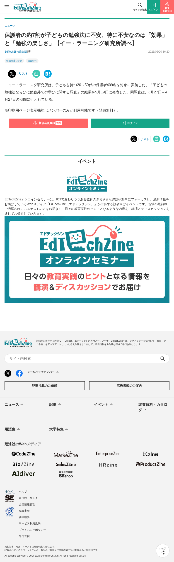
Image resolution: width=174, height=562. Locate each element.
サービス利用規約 (30, 523)
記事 (55, 404)
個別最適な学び (14, 60)
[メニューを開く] (7, 7)
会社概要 (24, 517)
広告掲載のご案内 (129, 385)
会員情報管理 (27, 504)
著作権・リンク (28, 498)
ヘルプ (23, 491)
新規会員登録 (47, 123)
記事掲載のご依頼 (44, 385)
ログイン (129, 123)
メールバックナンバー (43, 372)
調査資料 (32, 60)
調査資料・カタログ (152, 408)
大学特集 (59, 429)
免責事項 (24, 510)
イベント (104, 404)
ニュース (14, 404)
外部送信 (24, 536)
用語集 (13, 429)
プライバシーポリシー (32, 529)
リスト (23, 73)
